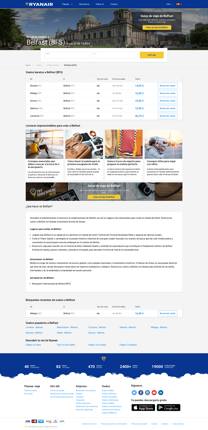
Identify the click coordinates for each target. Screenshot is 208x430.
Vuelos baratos (178, 424)
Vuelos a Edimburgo (110, 400)
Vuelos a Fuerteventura (111, 406)
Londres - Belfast (34, 327)
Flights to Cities (33, 345)
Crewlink (79, 397)
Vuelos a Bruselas (109, 397)
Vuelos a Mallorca (109, 413)
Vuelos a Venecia (109, 394)
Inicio (28, 65)
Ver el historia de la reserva (61, 397)
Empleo (79, 394)
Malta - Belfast (64, 333)
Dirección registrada (84, 410)
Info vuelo (28, 394)
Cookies (154, 424)
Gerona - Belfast (96, 333)
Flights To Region (128, 345)
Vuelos (39, 65)
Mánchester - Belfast (67, 327)
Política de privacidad (139, 424)
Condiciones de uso (89, 424)
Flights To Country (97, 345)
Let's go (152, 55)
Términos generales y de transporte (114, 424)
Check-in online (30, 390)
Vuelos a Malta (108, 403)
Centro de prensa (83, 403)
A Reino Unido (53, 65)
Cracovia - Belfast (97, 327)
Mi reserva (84, 4)
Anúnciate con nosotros (86, 390)
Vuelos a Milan (108, 390)
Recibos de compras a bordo (62, 394)
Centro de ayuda (57, 390)
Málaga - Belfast (159, 327)
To (94, 53)
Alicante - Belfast (34, 333)
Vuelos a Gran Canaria (111, 410)
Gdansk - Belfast (128, 327)
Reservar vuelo (167, 85)
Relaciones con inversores (87, 406)
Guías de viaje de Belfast (157, 27)
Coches (114, 4)
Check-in (100, 4)
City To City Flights (66, 345)
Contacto (164, 424)
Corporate (80, 400)
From (47, 53)
